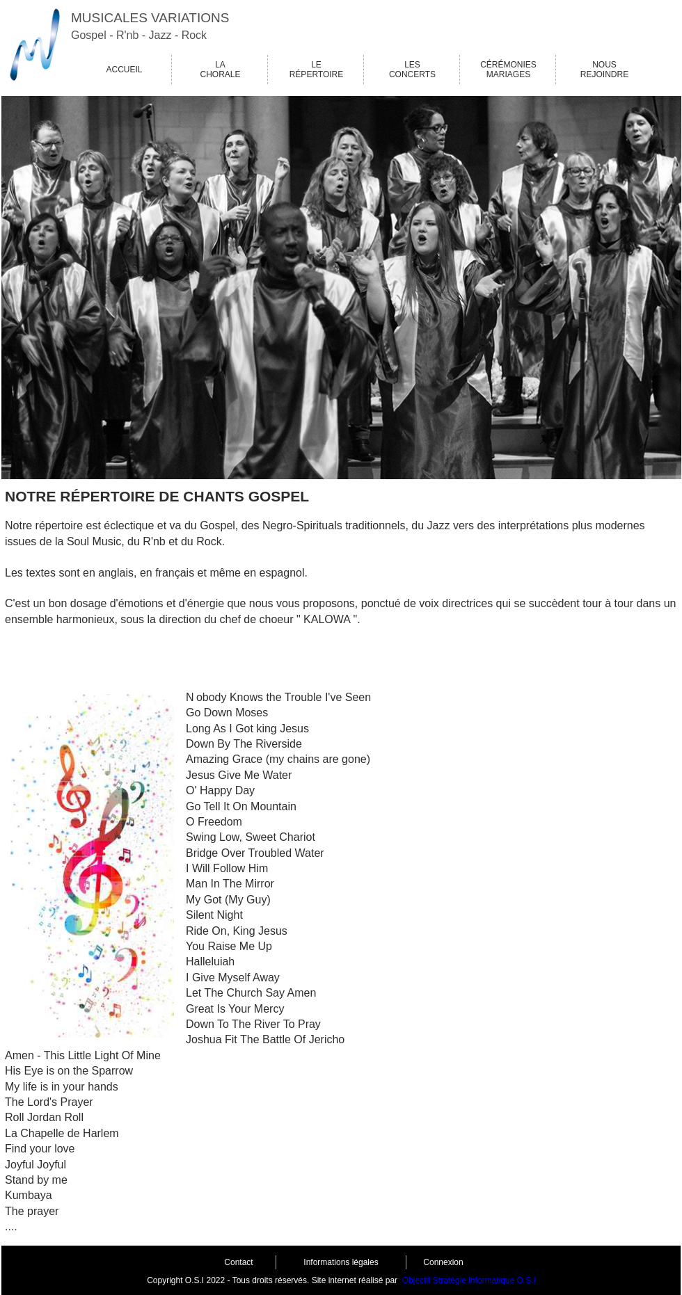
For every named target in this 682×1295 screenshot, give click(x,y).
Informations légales (340, 1262)
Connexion (443, 1262)
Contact (238, 1262)
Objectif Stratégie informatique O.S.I (469, 1280)
